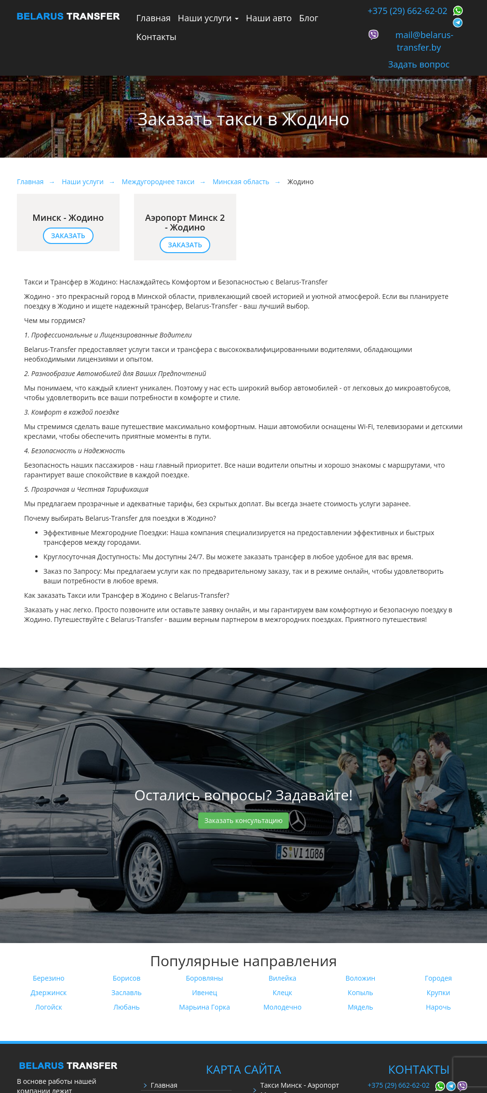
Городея (438, 978)
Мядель (360, 1007)
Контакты (156, 36)
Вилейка (283, 978)
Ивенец (204, 992)
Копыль (360, 992)
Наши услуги (208, 18)
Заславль (126, 992)
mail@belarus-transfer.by (424, 41)
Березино (49, 978)
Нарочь (438, 1007)
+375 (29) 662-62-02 (407, 10)
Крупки (438, 992)
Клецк (282, 992)
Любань (126, 1007)
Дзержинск (48, 992)
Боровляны (204, 978)
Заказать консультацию (243, 820)
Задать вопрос (418, 64)
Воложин (360, 978)
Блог (308, 18)
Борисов (127, 978)
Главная (153, 18)
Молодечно (282, 1007)
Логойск (48, 1007)
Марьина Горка (204, 1007)
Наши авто (269, 18)
